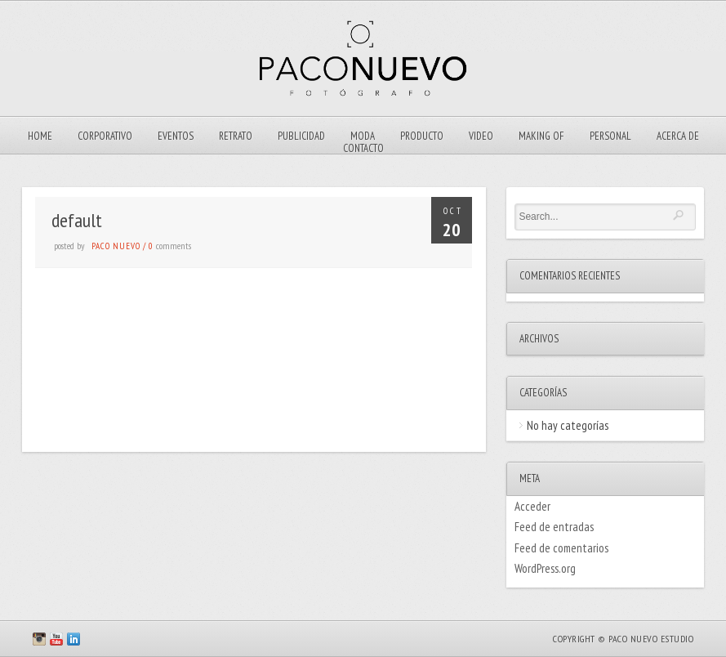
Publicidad (301, 136)
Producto (421, 136)
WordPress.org (545, 568)
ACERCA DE (678, 136)
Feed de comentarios (561, 548)
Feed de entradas (554, 526)
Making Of (541, 136)
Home (40, 136)
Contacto (363, 148)
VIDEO (481, 136)
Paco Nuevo (115, 246)
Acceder (532, 506)
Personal (610, 136)
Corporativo (105, 136)
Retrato (235, 136)
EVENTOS (176, 136)
